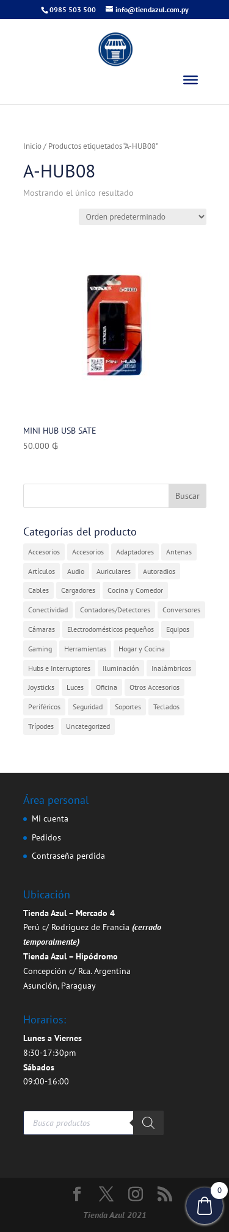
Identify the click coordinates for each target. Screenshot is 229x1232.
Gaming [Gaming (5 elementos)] (40, 648)
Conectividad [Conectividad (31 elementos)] (48, 609)
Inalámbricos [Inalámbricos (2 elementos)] (171, 668)
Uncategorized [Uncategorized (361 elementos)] (88, 726)
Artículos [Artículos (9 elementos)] (41, 571)
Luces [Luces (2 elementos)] (75, 687)
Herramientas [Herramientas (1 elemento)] (85, 648)
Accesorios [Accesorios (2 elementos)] (88, 551)
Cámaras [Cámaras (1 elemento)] (41, 629)
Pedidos (46, 837)
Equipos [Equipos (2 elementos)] (177, 629)
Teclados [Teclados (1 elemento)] (166, 706)
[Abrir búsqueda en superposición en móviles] (93, 1123)
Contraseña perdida (68, 855)
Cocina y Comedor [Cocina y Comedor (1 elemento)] (135, 590)
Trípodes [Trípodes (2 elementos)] (41, 726)
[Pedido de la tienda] (142, 217)
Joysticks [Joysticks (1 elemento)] (41, 687)
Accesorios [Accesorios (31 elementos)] (44, 551)
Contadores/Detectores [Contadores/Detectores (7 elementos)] (115, 609)
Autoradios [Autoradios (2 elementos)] (159, 571)
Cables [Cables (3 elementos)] (38, 590)
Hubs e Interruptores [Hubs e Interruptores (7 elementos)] (59, 668)
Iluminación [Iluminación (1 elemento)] (121, 668)
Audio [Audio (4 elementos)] (75, 571)
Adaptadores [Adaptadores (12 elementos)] (135, 551)
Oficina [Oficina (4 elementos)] (106, 687)
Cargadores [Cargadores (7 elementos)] (78, 590)
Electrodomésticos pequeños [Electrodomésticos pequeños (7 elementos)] (110, 629)
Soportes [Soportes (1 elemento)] (128, 706)
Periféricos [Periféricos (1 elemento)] (44, 706)
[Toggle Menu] (190, 80)
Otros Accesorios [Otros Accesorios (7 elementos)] (154, 687)
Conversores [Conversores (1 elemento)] (181, 609)
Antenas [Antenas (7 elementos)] (179, 551)
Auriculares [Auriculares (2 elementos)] (113, 571)
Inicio (32, 146)
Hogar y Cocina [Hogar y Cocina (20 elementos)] (141, 648)
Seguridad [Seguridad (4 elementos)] (88, 706)
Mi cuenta (50, 818)
